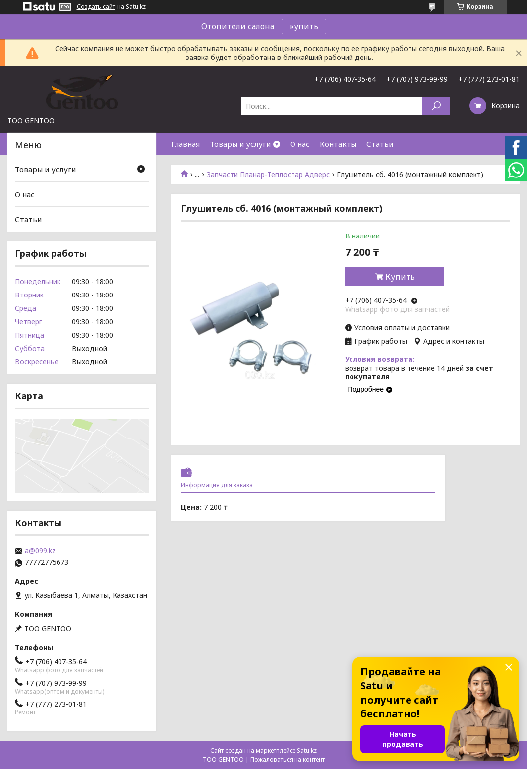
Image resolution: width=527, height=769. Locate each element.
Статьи (379, 144)
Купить (400, 276)
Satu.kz (307, 750)
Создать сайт (96, 6)
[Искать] (436, 106)
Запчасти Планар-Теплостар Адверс (268, 174)
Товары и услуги (240, 144)
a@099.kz (40, 550)
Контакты (338, 144)
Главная (185, 144)
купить (304, 26)
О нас (300, 144)
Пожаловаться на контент (287, 759)
